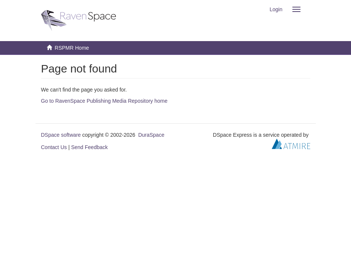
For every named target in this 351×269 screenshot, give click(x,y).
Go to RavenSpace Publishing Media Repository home (104, 101)
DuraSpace (151, 135)
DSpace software (61, 135)
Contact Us (54, 147)
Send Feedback (89, 147)
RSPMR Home (72, 48)
